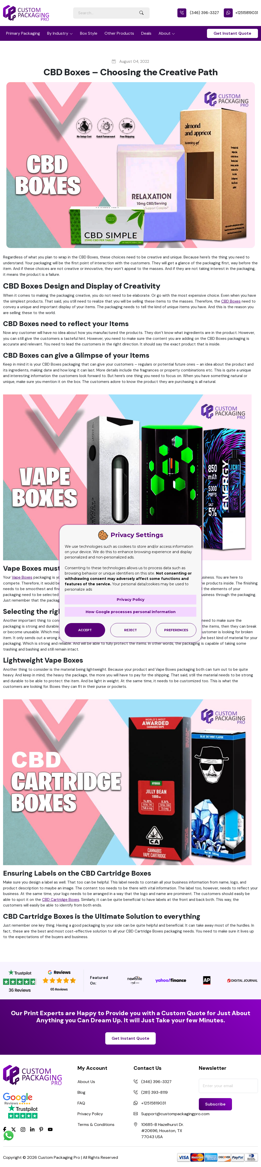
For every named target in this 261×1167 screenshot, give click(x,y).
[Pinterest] (41, 1129)
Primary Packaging (23, 33)
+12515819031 (241, 12)
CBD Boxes (231, 301)
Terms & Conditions (95, 1124)
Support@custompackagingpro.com (175, 1113)
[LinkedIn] (32, 1129)
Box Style (88, 33)
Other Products (119, 33)
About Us (86, 1081)
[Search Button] (141, 13)
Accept (85, 630)
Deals (146, 33)
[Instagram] (23, 1129)
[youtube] (50, 1129)
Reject (130, 630)
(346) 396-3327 (198, 12)
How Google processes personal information (130, 611)
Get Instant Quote (232, 33)
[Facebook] (4, 1129)
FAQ (81, 1103)
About (165, 33)
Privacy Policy (90, 1113)
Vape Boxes (22, 577)
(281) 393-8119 (154, 1092)
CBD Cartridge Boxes (60, 899)
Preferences (176, 630)
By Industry (57, 33)
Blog (81, 1092)
